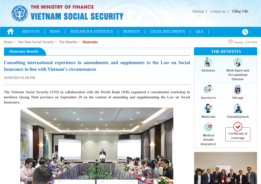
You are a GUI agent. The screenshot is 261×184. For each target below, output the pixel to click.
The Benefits (68, 42)
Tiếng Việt (240, 11)
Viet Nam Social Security (36, 42)
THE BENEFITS (226, 51)
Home (8, 42)
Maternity (90, 42)
